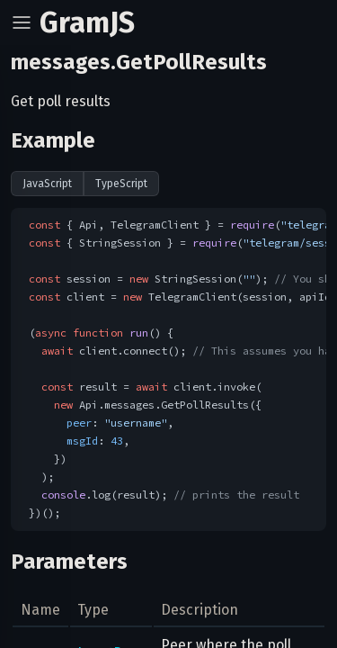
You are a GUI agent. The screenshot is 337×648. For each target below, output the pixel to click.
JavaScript (47, 183)
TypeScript (121, 183)
